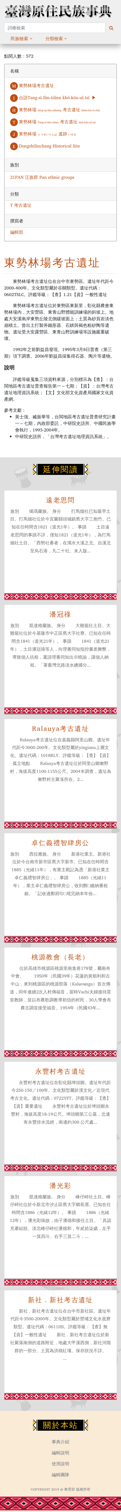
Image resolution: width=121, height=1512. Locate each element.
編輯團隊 (60, 1474)
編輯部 (16, 232)
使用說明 (60, 1463)
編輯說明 (60, 1452)
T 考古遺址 (20, 205)
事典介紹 (60, 1441)
